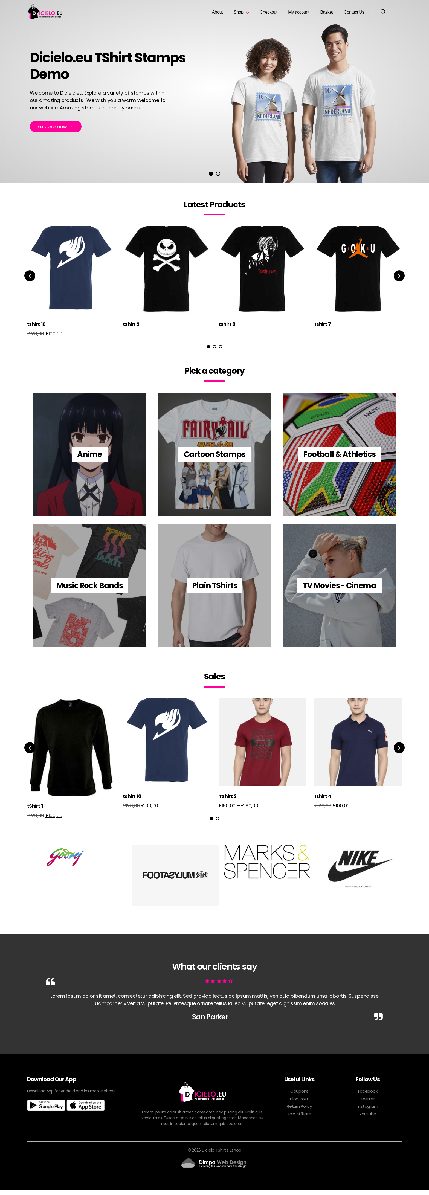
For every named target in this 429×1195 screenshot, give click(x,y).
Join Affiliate (299, 1119)
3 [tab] (220, 352)
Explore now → (55, 132)
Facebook (368, 1097)
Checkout (268, 15)
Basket (326, 15)
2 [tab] (218, 179)
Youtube (367, 1119)
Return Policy (299, 1112)
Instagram (368, 1112)
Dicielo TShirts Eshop (221, 1155)
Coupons (299, 1097)
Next (401, 281)
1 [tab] (211, 179)
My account (298, 15)
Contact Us (354, 15)
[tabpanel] (71, 288)
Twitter (368, 1104)
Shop (238, 15)
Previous (27, 281)
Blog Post (299, 1104)
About (217, 15)
